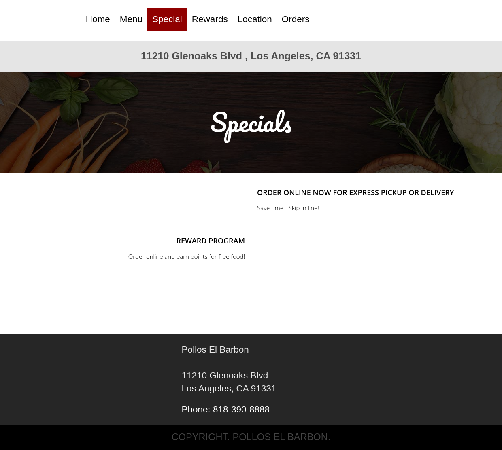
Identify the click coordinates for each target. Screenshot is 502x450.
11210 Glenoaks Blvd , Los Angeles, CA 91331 (251, 55)
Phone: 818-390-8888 (225, 409)
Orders (296, 19)
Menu (131, 19)
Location (255, 19)
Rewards (210, 19)
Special (167, 19)
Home (98, 19)
